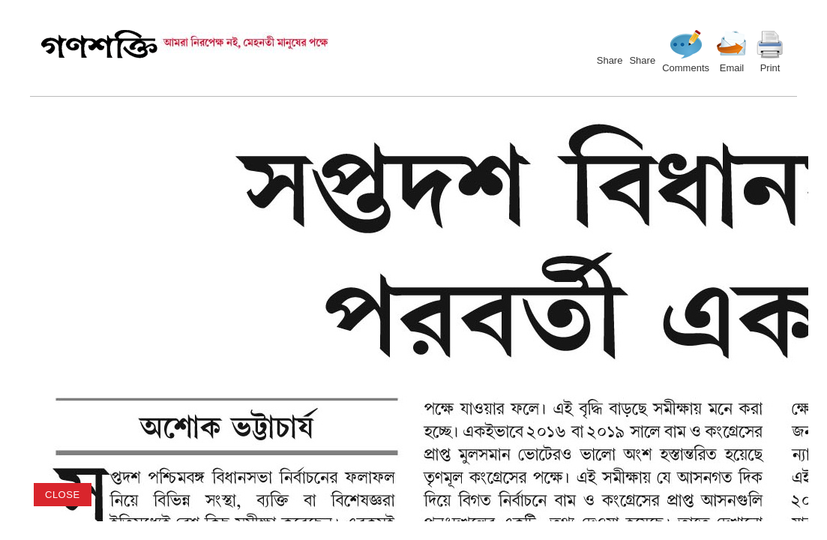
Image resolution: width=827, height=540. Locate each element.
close (62, 494)
